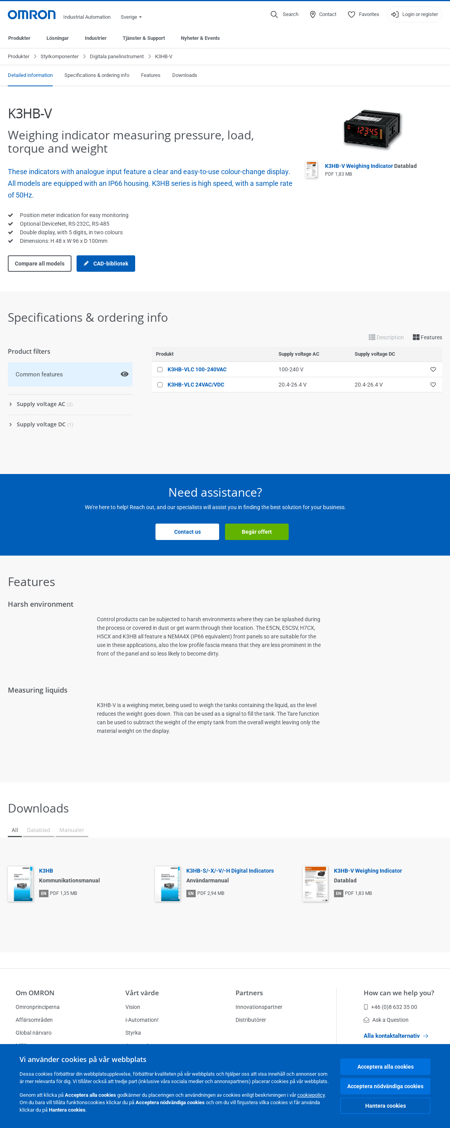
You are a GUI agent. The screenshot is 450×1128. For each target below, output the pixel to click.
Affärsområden (34, 1020)
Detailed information (30, 75)
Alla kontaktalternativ (396, 1035)
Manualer (71, 830)
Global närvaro (34, 1033)
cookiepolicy (311, 1095)
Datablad (38, 830)
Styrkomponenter (60, 56)
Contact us (187, 532)
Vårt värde (142, 992)
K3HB (46, 871)
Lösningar (57, 38)
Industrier (96, 38)
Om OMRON (35, 992)
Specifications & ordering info (96, 75)
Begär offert (257, 532)
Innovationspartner (259, 1007)
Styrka (133, 1033)
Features (151, 75)
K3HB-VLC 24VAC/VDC (196, 384)
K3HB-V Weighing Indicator (371, 166)
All (15, 830)
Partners (249, 992)
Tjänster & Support (144, 38)
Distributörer (251, 1020)
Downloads (184, 75)
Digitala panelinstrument (117, 56)
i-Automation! (142, 1020)
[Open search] (284, 14)
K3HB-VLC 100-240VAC (197, 369)
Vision (132, 1007)
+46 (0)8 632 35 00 (390, 1007)
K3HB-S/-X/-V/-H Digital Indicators (230, 871)
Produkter (19, 38)
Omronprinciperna (38, 1007)
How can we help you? (399, 992)
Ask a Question (386, 1020)
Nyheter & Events (200, 38)
